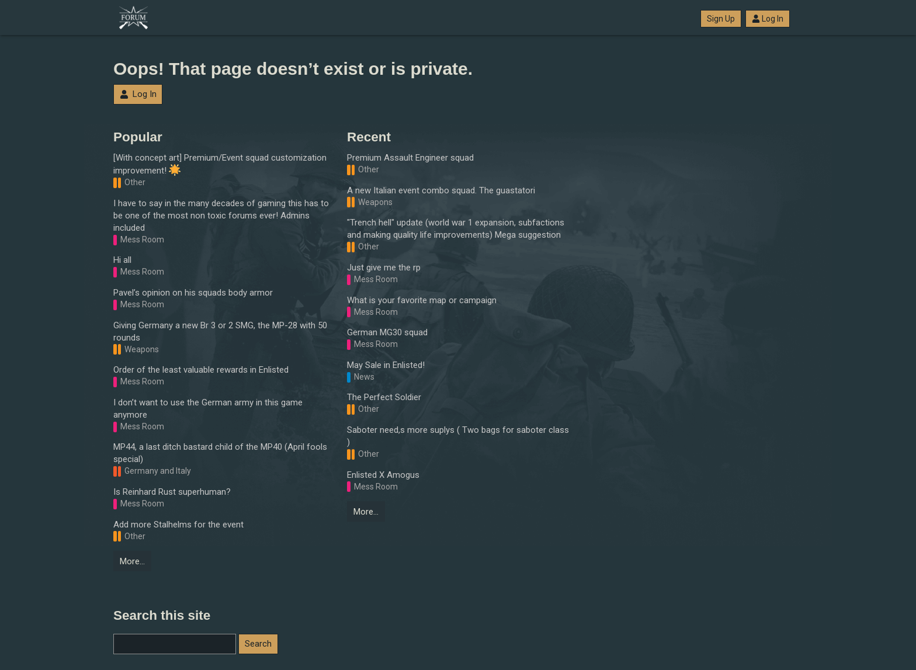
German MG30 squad (387, 332)
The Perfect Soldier (384, 397)
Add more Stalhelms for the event (178, 524)
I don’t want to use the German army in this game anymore (208, 408)
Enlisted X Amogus (383, 475)
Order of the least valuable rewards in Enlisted (201, 369)
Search (258, 643)
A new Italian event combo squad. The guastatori (441, 190)
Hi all (122, 260)
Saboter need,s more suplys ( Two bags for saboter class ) (458, 436)
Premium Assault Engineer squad (410, 157)
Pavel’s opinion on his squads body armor (193, 292)
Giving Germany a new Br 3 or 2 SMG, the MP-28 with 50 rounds (220, 331)
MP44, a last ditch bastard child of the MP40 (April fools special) (220, 453)
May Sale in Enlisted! (386, 365)
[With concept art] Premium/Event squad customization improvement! (220, 164)
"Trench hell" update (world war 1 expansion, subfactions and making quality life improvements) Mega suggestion (455, 228)
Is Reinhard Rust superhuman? (172, 492)
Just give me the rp (384, 267)
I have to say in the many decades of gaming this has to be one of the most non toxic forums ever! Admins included (221, 215)
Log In (767, 18)
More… (132, 561)
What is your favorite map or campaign (422, 300)
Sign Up (721, 18)
